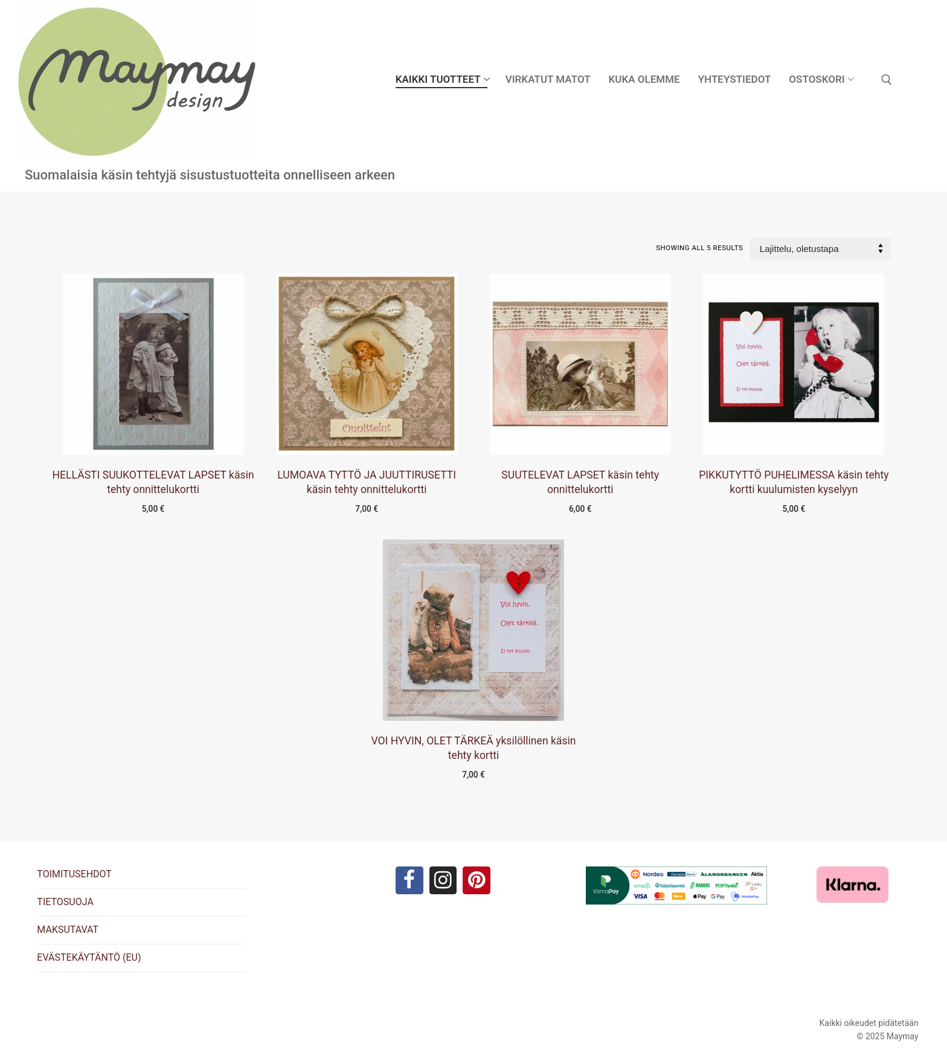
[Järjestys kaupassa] (820, 248)
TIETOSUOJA (65, 902)
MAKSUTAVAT (67, 929)
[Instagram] (443, 880)
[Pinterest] (477, 880)
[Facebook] (408, 880)
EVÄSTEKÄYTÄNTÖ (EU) (89, 957)
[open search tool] (886, 79)
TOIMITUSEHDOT (74, 874)
